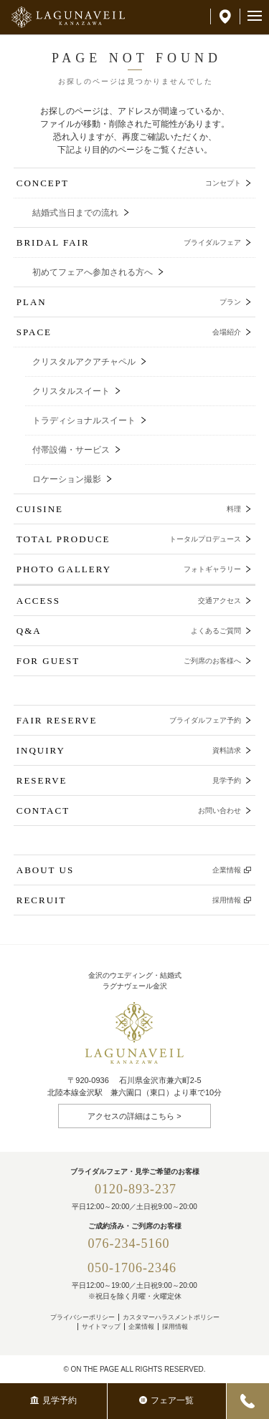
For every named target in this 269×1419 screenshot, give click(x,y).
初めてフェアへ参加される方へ (92, 272)
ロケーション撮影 (66, 479)
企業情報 (141, 1326)
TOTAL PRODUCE (129, 539)
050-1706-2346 (132, 1268)
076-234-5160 (136, 1243)
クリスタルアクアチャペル (84, 362)
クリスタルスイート (71, 391)
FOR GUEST (129, 660)
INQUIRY (129, 750)
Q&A (129, 630)
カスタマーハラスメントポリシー (171, 1317)
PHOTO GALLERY (129, 569)
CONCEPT (129, 183)
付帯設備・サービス (71, 450)
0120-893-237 (135, 1189)
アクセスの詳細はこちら (131, 1116)
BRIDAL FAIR (129, 242)
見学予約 (53, 1400)
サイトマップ (101, 1326)
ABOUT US (129, 870)
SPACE (129, 332)
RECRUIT (129, 900)
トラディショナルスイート (84, 420)
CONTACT (129, 810)
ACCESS (129, 600)
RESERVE (129, 780)
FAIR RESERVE (129, 720)
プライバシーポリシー (82, 1317)
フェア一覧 (166, 1400)
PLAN (129, 302)
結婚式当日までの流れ (75, 213)
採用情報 (175, 1326)
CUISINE (129, 509)
